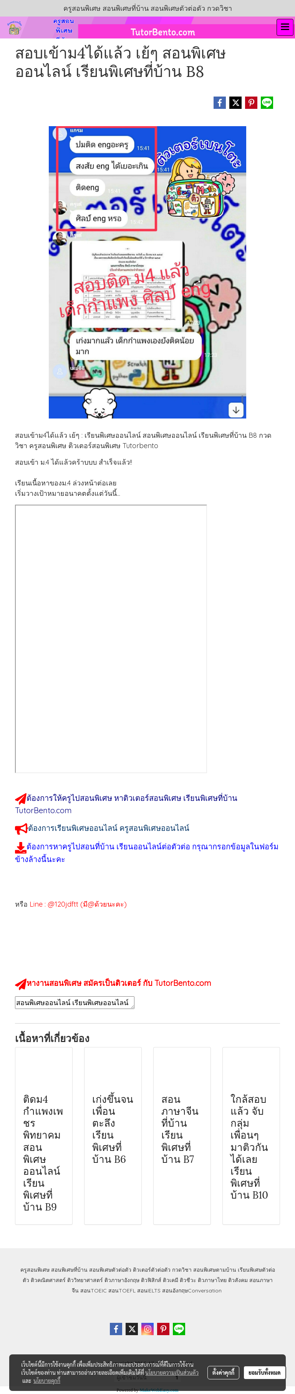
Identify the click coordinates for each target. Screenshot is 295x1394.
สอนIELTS (149, 1290)
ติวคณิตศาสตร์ (48, 1280)
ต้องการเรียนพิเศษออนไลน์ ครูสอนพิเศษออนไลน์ (108, 828)
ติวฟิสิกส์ (151, 1280)
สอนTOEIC (93, 1290)
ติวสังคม (238, 1280)
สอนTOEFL (122, 1290)
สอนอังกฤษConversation (192, 1290)
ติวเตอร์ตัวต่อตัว (152, 1269)
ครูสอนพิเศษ (35, 1269)
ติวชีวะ (188, 1280)
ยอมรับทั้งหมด (265, 1372)
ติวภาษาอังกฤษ (121, 1280)
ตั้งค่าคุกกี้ (223, 1372)
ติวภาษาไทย (212, 1280)
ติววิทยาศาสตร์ (85, 1280)
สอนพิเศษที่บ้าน (69, 1269)
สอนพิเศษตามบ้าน (214, 1269)
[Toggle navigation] (285, 27)
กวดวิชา (182, 1269)
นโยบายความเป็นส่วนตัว (172, 1372)
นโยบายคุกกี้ (46, 1380)
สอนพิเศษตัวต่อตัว (110, 1269)
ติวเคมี (170, 1280)
